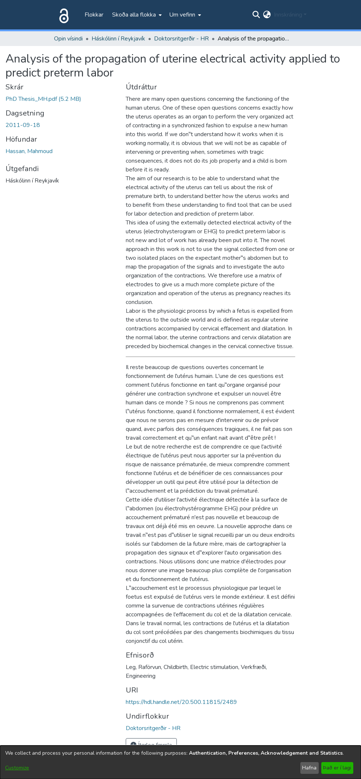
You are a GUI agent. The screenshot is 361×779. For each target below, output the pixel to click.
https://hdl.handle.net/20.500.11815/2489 (181, 702)
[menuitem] (136, 14)
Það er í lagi (337, 767)
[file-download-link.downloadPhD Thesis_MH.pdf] (43, 99)
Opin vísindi (68, 39)
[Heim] (62, 15)
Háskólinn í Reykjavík (118, 39)
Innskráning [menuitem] (288, 15)
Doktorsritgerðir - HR (181, 39)
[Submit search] (256, 14)
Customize (17, 767)
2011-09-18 (23, 125)
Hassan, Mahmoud (29, 151)
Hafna (309, 767)
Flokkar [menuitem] (94, 15)
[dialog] (180, 762)
